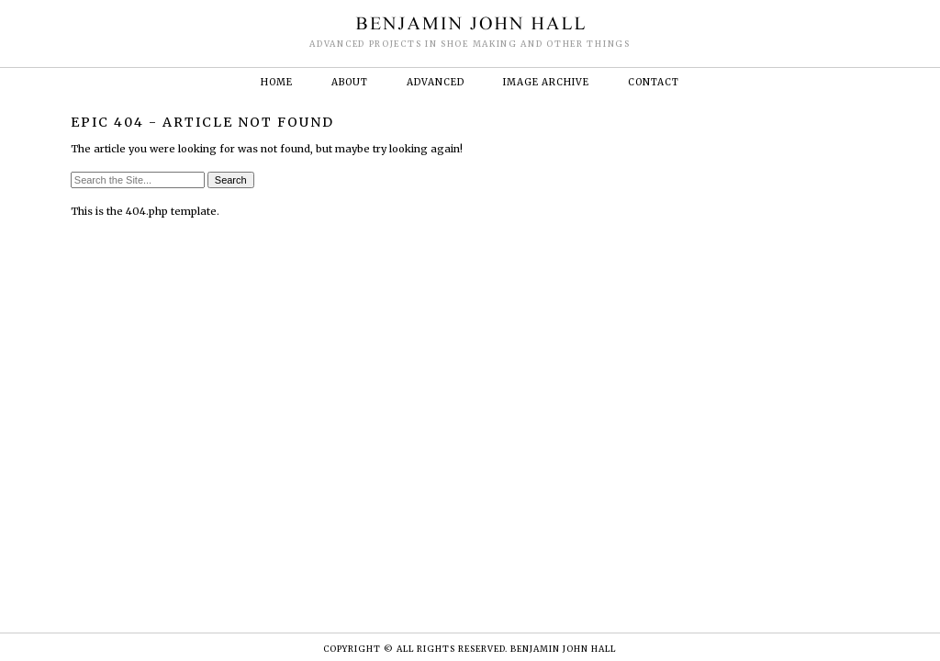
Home (277, 82)
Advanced (435, 82)
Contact (653, 82)
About (349, 82)
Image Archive (546, 82)
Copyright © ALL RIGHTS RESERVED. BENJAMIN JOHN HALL (469, 649)
